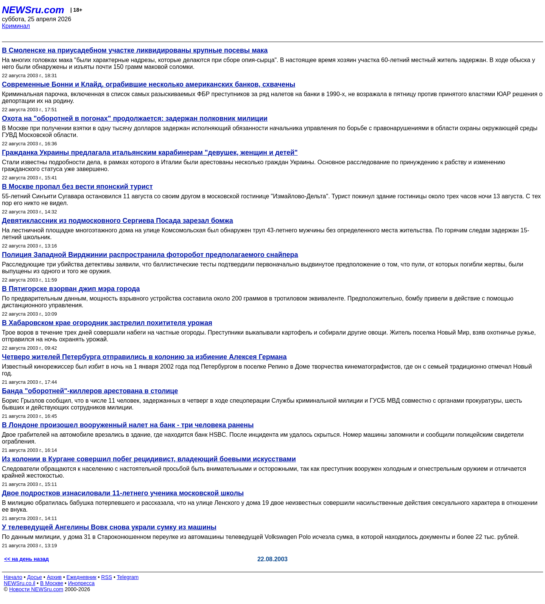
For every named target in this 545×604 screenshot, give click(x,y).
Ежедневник (82, 577)
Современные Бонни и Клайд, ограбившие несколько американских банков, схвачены (148, 84)
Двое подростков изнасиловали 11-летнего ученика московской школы (123, 493)
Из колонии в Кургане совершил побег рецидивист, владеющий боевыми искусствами (149, 459)
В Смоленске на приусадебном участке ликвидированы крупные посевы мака (135, 50)
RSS (106, 577)
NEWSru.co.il (19, 583)
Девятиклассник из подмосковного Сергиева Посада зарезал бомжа (117, 220)
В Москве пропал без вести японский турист (77, 186)
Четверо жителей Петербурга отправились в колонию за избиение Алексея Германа (144, 357)
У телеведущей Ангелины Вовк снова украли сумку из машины (109, 527)
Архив (54, 577)
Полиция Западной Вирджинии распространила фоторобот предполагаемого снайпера (150, 254)
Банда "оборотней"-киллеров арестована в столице (90, 391)
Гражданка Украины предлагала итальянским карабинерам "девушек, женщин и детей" (150, 152)
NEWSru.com (33, 10)
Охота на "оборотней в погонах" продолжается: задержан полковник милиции (135, 118)
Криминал (16, 26)
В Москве (51, 583)
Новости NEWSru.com (36, 589)
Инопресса (81, 583)
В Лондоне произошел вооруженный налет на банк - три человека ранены (128, 425)
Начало (13, 577)
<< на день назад (26, 559)
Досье (34, 577)
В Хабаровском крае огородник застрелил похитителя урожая (107, 323)
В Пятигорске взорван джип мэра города (71, 289)
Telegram (128, 577)
